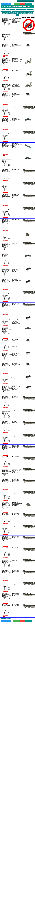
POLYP (27, 12)
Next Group (3, 3)
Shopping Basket (28, 3)
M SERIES (7, 12)
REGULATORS (31, 12)
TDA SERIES (23, 13)
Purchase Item (5, 55)
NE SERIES (24, 12)
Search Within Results (26, 6)
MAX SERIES (11, 12)
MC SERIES (15, 12)
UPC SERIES (30, 13)
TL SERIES (26, 13)
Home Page (22, 3)
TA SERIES (11, 13)
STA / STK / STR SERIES (6, 13)
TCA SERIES (19, 13)
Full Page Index (17, 3)
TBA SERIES (15, 13)
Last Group (8, 3)
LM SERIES (4, 12)
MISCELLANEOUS (19, 12)
